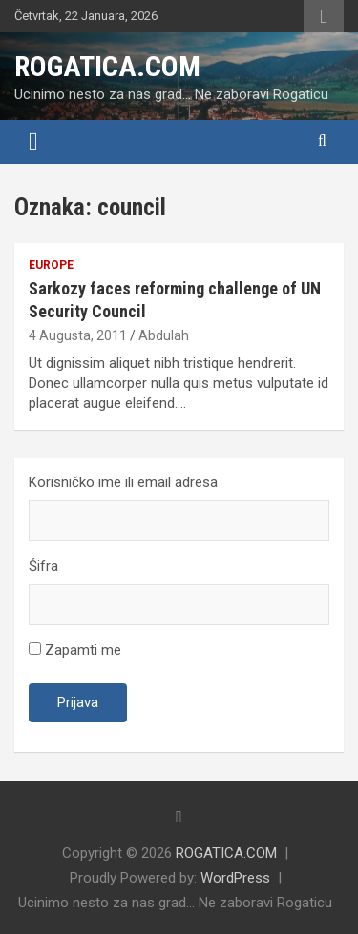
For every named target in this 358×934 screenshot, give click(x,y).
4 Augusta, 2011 (78, 335)
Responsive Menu (324, 16)
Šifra (43, 566)
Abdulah (163, 335)
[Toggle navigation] (33, 142)
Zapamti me (75, 650)
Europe (51, 265)
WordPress (235, 877)
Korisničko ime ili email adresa (123, 482)
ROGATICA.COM (107, 66)
